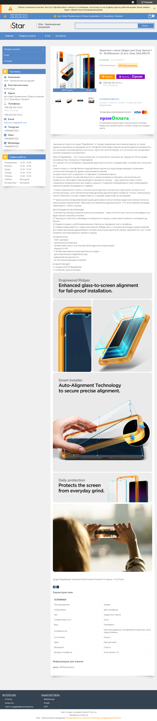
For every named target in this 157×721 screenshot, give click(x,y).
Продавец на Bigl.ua (78, 715)
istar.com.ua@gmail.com (15, 122)
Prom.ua (92, 712)
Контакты (61, 36)
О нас (48, 36)
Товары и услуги (27, 36)
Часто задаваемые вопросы (19, 706)
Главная (9, 36)
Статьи (8, 699)
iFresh (47, 703)
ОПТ (46, 706)
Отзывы (8, 61)
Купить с (132, 76)
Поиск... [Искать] (146, 25)
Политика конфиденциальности (106, 718)
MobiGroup (49, 699)
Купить (109, 76)
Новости (9, 703)
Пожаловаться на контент (78, 718)
